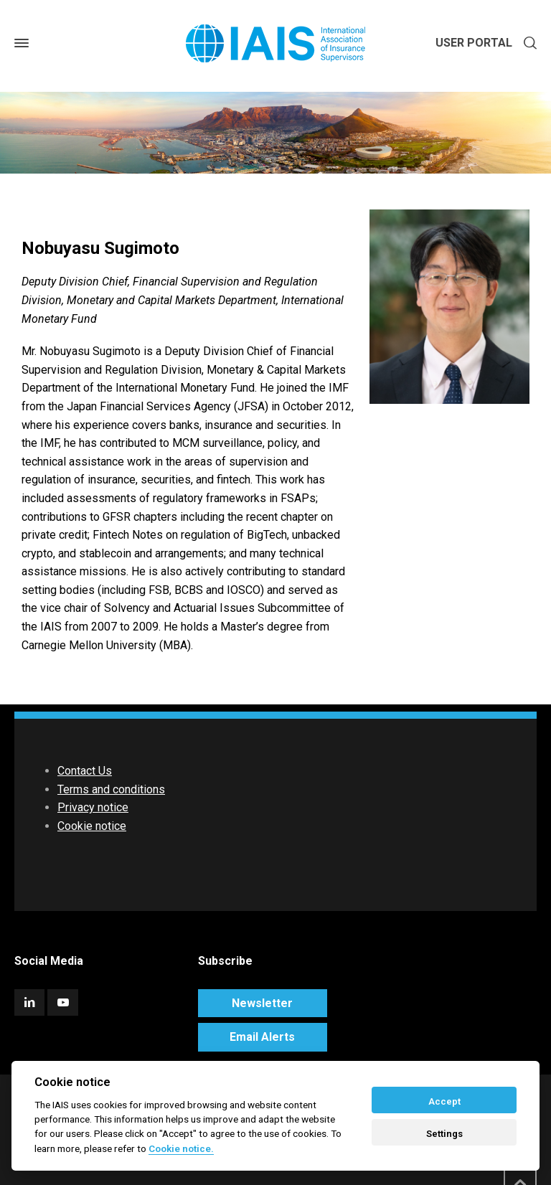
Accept (444, 1101)
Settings (444, 1133)
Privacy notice (92, 807)
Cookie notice (91, 826)
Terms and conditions (111, 789)
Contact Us (84, 771)
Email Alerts (262, 1037)
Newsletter (262, 1003)
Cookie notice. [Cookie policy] (181, 1148)
